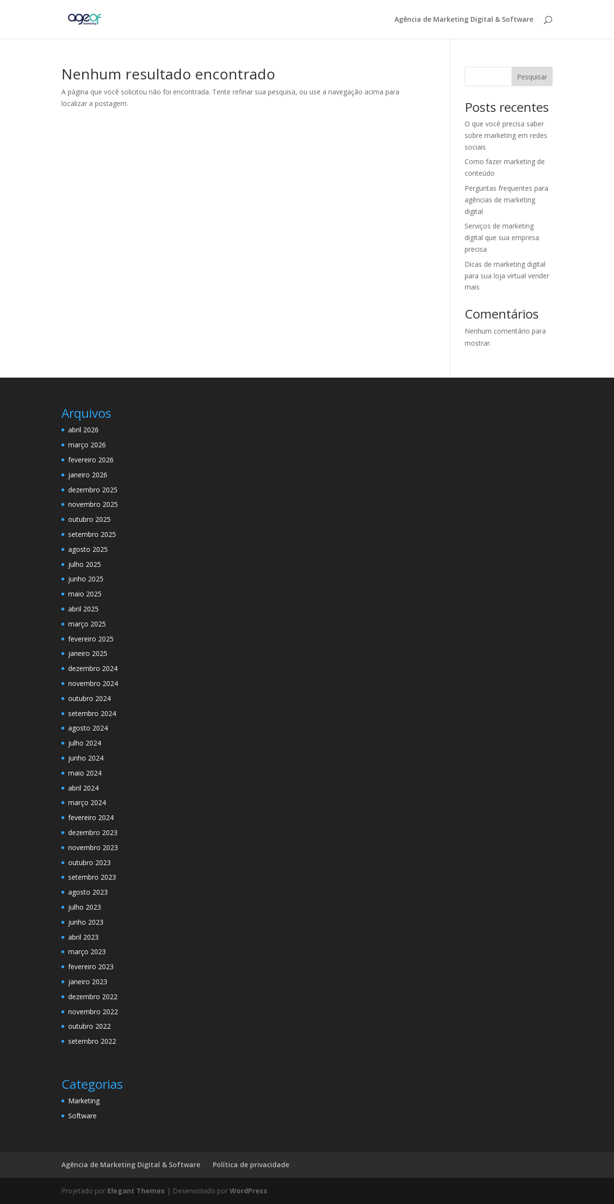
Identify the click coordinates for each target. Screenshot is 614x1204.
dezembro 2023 (92, 832)
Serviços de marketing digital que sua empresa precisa (502, 237)
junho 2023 (85, 922)
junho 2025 (85, 578)
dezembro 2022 (92, 996)
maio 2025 (85, 593)
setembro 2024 (92, 713)
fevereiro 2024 (91, 817)
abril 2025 (83, 608)
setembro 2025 (92, 534)
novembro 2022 (93, 1011)
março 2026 (87, 444)
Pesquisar (532, 76)
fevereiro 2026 (91, 459)
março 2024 (87, 802)
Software (82, 1115)
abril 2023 (83, 937)
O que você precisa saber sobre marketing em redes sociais (506, 135)
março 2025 (87, 623)
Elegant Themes (136, 1190)
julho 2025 (84, 564)
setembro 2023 (92, 877)
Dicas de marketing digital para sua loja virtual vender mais (507, 275)
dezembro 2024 (92, 668)
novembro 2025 (93, 504)
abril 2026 (83, 429)
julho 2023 (84, 907)
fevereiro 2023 (91, 966)
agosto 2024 (88, 727)
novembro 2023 (93, 847)
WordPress (248, 1190)
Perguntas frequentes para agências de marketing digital (506, 199)
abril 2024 (83, 788)
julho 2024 (84, 742)
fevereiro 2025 (91, 638)
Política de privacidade (251, 1164)
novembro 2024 (93, 683)
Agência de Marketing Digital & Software (464, 20)
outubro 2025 (89, 519)
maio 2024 (85, 772)
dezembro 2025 (92, 489)
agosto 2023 (88, 892)
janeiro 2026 (87, 474)
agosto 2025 (88, 549)
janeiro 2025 (87, 653)
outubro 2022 (89, 1026)
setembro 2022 (92, 1041)
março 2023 (87, 951)
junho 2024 (85, 757)
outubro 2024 (89, 698)
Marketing (84, 1100)
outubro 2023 (89, 862)
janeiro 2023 (87, 981)
